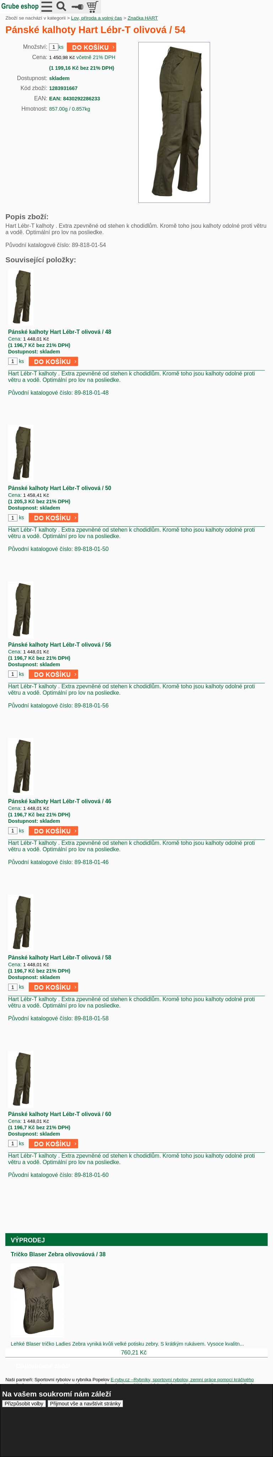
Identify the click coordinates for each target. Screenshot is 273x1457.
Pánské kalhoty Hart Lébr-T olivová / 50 (59, 488)
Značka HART (143, 18)
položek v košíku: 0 (93, 7)
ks (21, 361)
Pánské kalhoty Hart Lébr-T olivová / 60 (59, 1114)
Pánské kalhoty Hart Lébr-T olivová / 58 (59, 957)
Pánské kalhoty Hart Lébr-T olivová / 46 (59, 801)
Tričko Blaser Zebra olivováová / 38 (58, 1254)
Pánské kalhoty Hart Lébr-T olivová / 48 (59, 332)
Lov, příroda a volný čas (96, 18)
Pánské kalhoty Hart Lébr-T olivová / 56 (59, 645)
